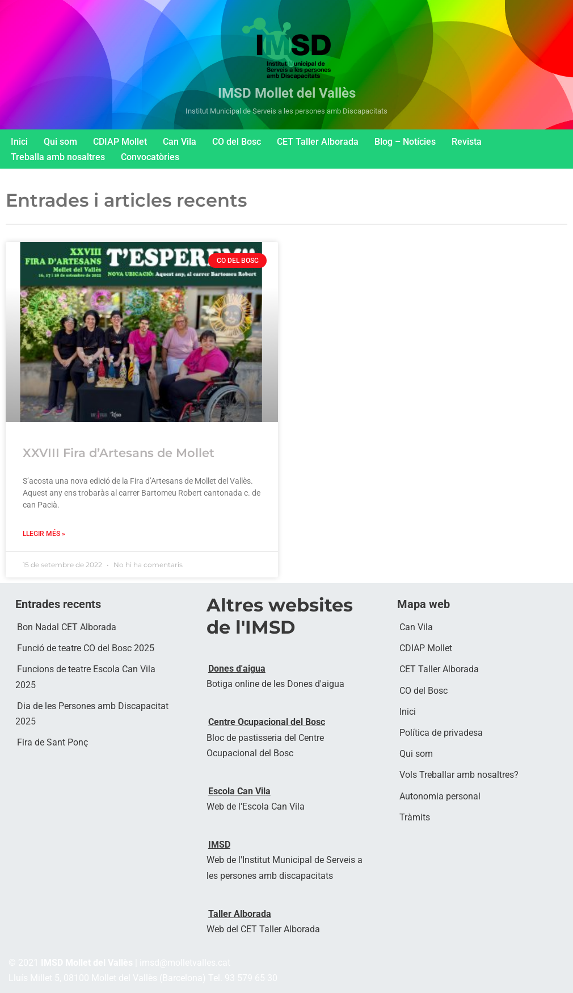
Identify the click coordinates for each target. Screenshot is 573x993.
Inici (19, 141)
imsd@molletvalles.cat (185, 963)
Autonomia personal (440, 796)
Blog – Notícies (405, 141)
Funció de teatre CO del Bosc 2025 (85, 648)
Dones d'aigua (237, 668)
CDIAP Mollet (120, 141)
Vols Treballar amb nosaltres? (459, 775)
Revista (467, 141)
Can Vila (179, 141)
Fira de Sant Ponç (52, 743)
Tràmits (414, 817)
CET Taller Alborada (318, 141)
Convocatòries (150, 157)
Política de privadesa (441, 733)
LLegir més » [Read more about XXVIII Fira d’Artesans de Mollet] (44, 534)
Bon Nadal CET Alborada (66, 627)
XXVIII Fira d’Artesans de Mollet (118, 453)
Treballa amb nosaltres (58, 157)
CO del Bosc (236, 141)
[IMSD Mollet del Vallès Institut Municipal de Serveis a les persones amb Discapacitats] (286, 65)
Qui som (60, 141)
